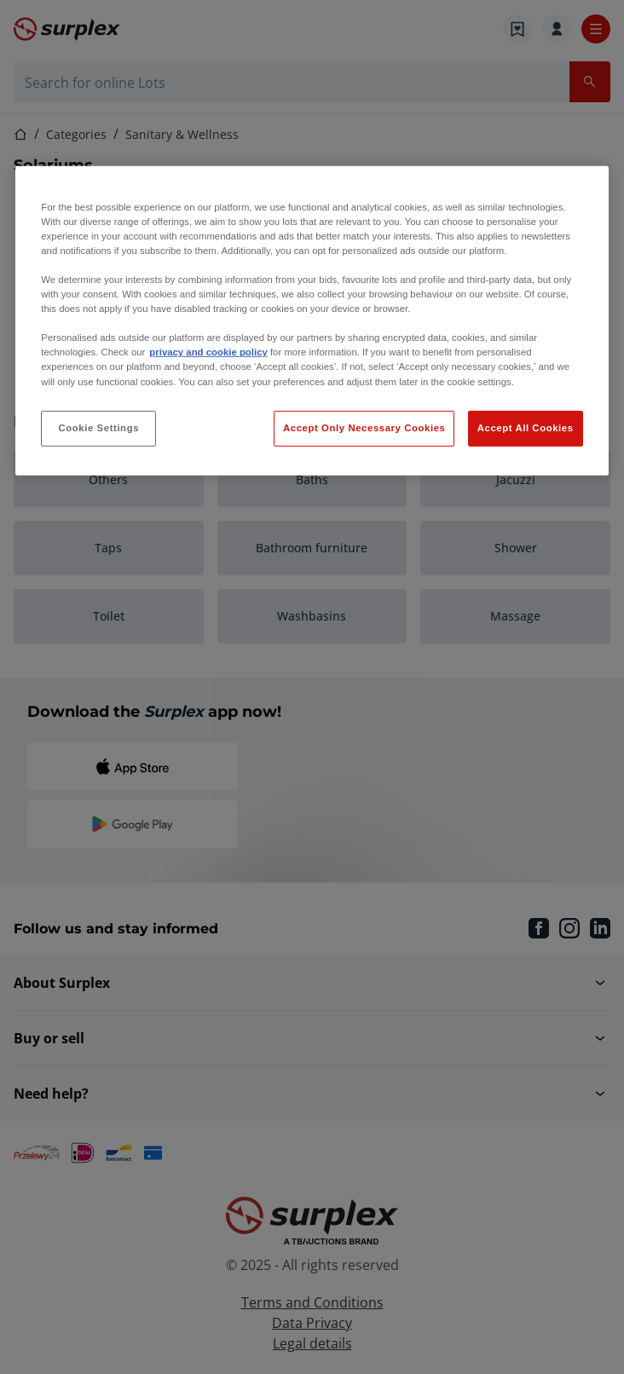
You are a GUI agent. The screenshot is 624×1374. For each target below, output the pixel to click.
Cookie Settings (99, 427)
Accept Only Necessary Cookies (364, 427)
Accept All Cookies (525, 427)
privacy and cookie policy (208, 352)
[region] (311, 321)
